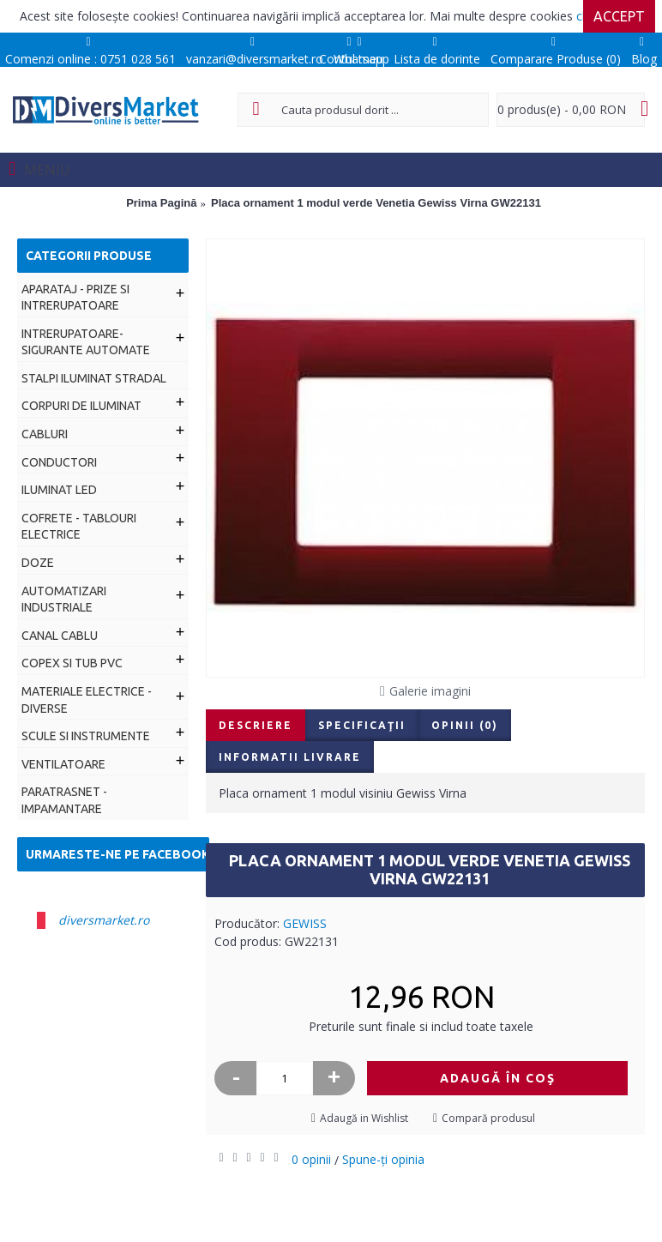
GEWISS (305, 923)
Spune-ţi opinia (383, 1159)
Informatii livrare (290, 757)
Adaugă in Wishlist (364, 1118)
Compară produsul (488, 1118)
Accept (619, 16)
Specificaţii (362, 725)
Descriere (255, 725)
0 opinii (311, 1159)
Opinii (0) (464, 725)
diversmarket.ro (103, 920)
